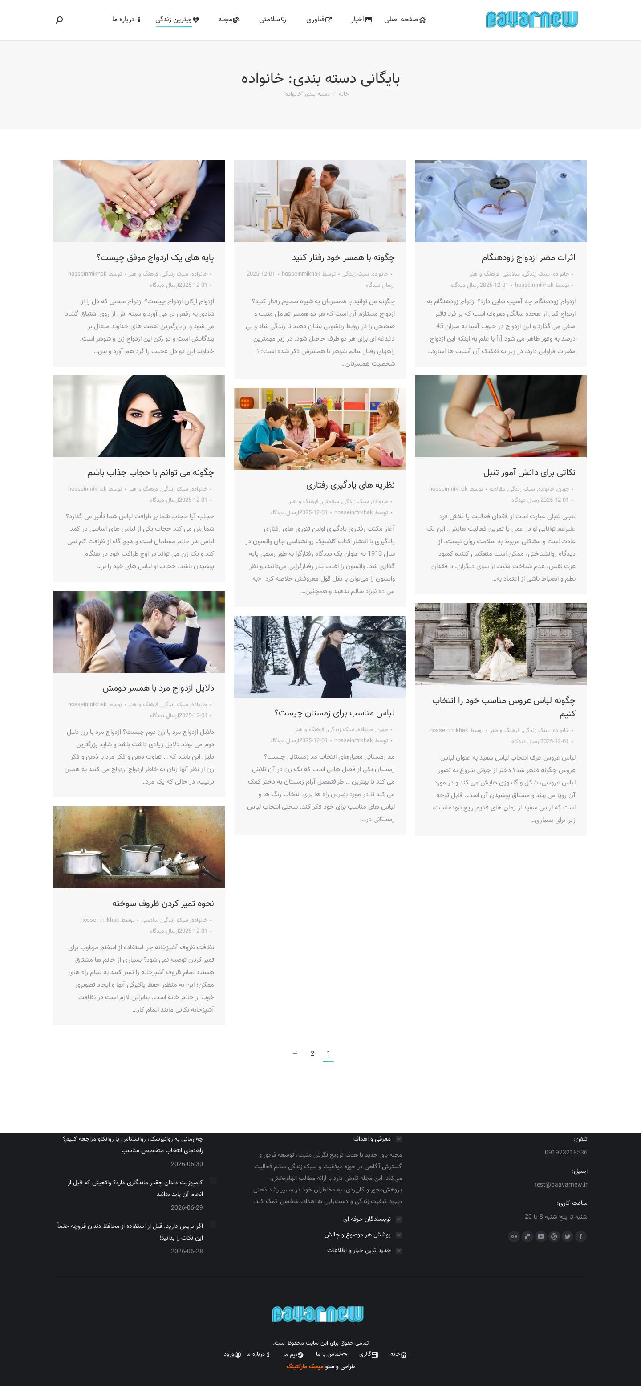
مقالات (497, 489)
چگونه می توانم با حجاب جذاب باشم (150, 473)
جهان (563, 489)
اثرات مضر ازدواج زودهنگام (529, 258)
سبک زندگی (175, 274)
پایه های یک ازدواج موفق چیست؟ (155, 258)
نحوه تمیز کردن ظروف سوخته (163, 904)
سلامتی (511, 274)
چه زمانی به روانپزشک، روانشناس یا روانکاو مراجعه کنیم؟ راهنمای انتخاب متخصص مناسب (133, 1145)
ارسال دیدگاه (164, 285)
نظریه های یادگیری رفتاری (350, 485)
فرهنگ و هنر (143, 274)
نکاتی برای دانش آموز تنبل (529, 473)
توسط (95, 274)
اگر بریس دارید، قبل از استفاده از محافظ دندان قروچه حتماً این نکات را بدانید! (130, 1232)
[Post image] (213, 1137)
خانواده (199, 274)
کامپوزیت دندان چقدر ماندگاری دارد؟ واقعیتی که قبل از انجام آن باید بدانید (135, 1188)
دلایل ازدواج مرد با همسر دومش (158, 688)
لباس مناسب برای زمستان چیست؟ (335, 713)
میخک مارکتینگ (306, 1366)
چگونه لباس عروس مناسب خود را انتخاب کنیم (504, 707)
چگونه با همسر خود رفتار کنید (343, 258)
